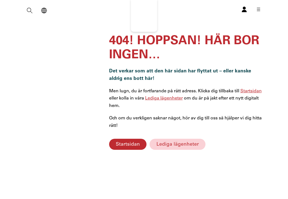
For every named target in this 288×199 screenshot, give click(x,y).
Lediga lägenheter (177, 144)
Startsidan (128, 144)
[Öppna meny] (258, 9)
